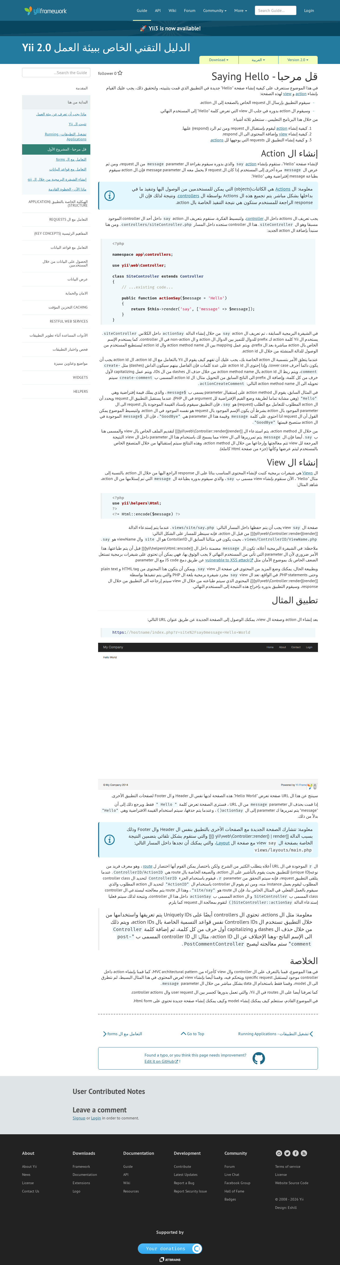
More (240, 10)
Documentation (85, 1174)
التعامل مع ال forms (71, 159)
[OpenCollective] (170, 1248)
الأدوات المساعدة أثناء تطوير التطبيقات (59, 335)
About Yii (29, 1166)
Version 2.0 (298, 59)
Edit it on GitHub (159, 1061)
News (26, 1174)
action (301, 93)
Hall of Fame (234, 1191)
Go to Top (192, 1033)
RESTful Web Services (69, 321)
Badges (230, 1199)
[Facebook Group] (295, 1153)
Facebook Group (237, 1183)
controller (254, 218)
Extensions (81, 1183)
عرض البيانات (77, 279)
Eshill (292, 1207)
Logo (76, 1191)
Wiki (172, 10)
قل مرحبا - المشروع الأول (66, 149)
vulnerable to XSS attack (227, 559)
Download (218, 59)
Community (215, 10)
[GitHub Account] (278, 1153)
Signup (79, 1117)
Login (309, 10)
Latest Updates (186, 1174)
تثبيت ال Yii (77, 124)
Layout (223, 843)
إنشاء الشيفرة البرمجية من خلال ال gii (57, 179)
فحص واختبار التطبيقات (70, 349)
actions (217, 139)
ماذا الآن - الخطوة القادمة (67, 189)
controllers (188, 196)
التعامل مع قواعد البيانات (67, 169)
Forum (189, 10)
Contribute (182, 1166)
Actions (282, 189)
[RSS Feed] (303, 1153)
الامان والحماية (76, 293)
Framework (81, 1166)
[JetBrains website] (170, 1259)
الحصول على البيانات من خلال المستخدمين (65, 263)
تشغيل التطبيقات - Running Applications (65, 137)
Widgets (80, 377)
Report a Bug (184, 1183)
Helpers (80, 391)
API (158, 10)
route (147, 866)
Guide (142, 10)
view (287, 93)
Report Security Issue (190, 1191)
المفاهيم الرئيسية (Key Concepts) (61, 233)
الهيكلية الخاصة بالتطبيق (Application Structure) (58, 203)
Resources (131, 1191)
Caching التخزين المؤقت (68, 307)
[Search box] (56, 72)
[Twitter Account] (286, 1153)
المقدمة (82, 88)
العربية (258, 59)
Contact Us (30, 1191)
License (28, 1183)
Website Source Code (291, 1183)
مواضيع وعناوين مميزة (71, 363)
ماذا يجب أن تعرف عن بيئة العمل (61, 114)
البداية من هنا (78, 102)
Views (307, 472)
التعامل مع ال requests (68, 219)
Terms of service (287, 1166)
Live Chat (232, 1174)
